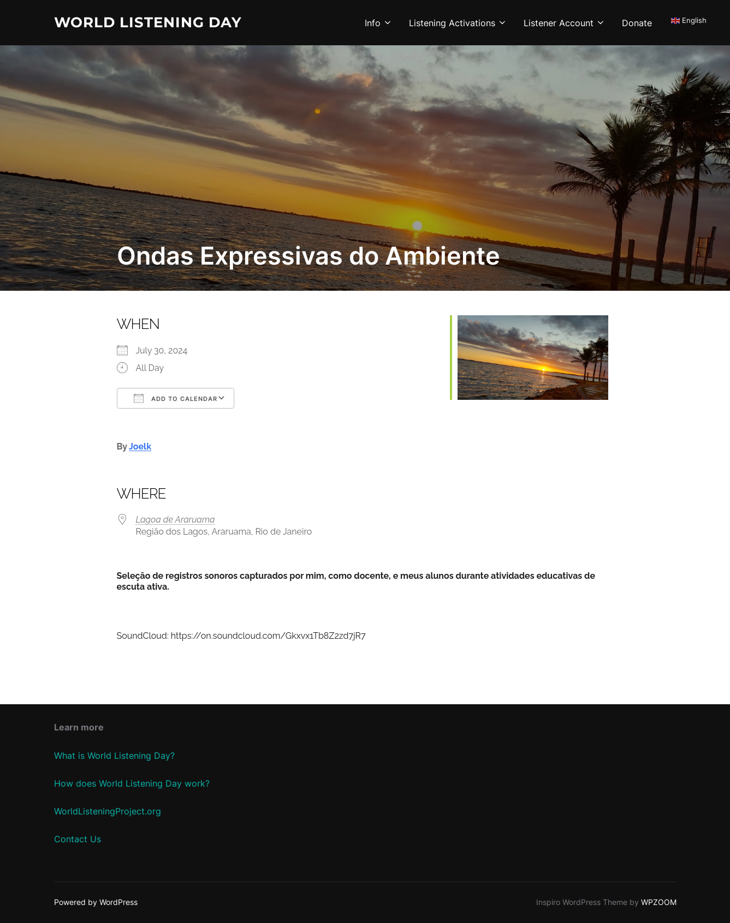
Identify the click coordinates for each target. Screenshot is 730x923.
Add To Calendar (175, 398)
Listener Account (565, 22)
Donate (637, 22)
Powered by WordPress (96, 902)
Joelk (140, 446)
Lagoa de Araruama (175, 519)
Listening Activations (458, 22)
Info (379, 22)
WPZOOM (658, 902)
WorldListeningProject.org (107, 811)
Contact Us (77, 839)
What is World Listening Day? (114, 755)
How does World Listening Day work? (132, 783)
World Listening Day (148, 22)
